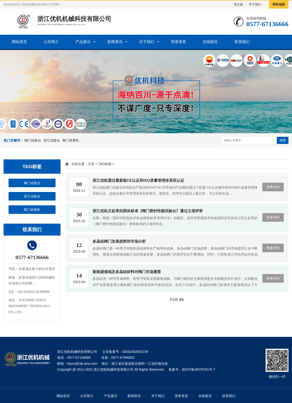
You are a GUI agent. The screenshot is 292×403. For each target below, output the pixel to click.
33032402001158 (135, 352)
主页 (91, 164)
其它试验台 (51, 140)
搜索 (283, 140)
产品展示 (83, 42)
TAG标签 (105, 164)
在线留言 (210, 42)
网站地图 (279, 4)
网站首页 (19, 42)
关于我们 (255, 4)
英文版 (238, 4)
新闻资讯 (114, 42)
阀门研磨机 (70, 140)
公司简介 (51, 42)
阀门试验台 (32, 140)
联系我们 (242, 42)
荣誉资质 (178, 42)
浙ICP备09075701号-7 (198, 369)
